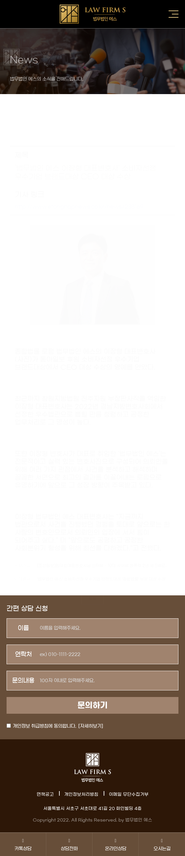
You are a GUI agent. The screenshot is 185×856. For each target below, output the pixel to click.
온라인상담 (115, 844)
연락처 (23, 654)
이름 (23, 628)
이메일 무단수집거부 (129, 794)
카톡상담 (23, 844)
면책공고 (45, 794)
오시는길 (162, 844)
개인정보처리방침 (81, 794)
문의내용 (23, 681)
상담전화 (69, 844)
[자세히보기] (90, 726)
